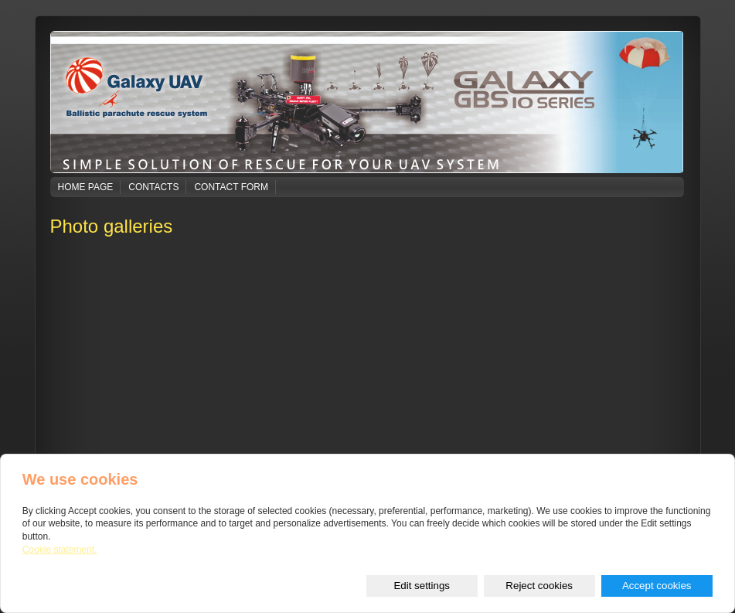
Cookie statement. (59, 549)
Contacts (153, 187)
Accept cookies (657, 585)
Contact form (231, 187)
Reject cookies (539, 585)
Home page (86, 187)
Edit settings (421, 585)
